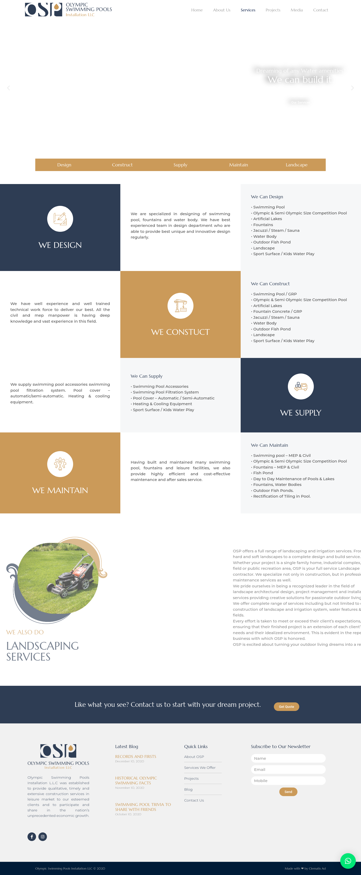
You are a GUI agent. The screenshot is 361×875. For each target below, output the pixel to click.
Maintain (238, 165)
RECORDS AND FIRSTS (135, 756)
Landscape (297, 165)
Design (64, 165)
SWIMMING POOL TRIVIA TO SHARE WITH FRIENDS (143, 807)
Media (297, 9)
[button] (8, 88)
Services (248, 9)
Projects (273, 9)
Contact (320, 9)
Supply (181, 165)
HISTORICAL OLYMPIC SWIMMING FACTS (136, 780)
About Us (222, 9)
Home (197, 9)
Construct (122, 165)
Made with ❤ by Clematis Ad (305, 868)
